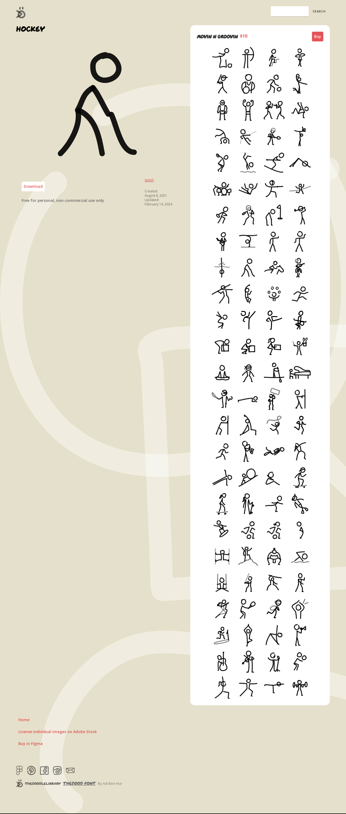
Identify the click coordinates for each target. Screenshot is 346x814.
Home (23, 719)
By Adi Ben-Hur (110, 783)
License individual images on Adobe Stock (57, 731)
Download (33, 186)
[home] (21, 12)
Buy (317, 36)
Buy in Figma (30, 743)
